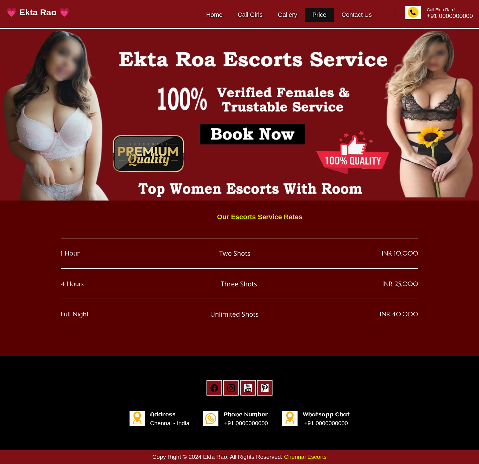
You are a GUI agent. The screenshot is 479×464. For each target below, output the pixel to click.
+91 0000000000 (246, 423)
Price (320, 14)
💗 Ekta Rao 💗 (38, 12)
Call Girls (250, 14)
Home (214, 14)
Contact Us (357, 14)
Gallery (287, 14)
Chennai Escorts (305, 457)
